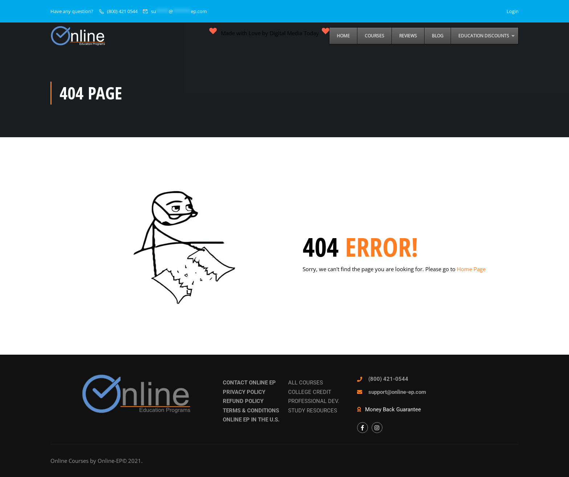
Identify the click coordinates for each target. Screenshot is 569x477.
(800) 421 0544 (122, 11)
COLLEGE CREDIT (309, 392)
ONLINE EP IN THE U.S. (251, 419)
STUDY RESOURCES (312, 410)
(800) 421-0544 (388, 379)
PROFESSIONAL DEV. (313, 401)
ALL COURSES (305, 382)
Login (513, 11)
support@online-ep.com (397, 392)
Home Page (471, 269)
